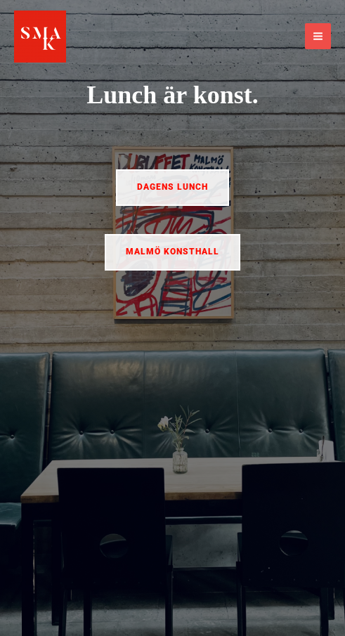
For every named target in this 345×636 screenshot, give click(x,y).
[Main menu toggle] (318, 36)
